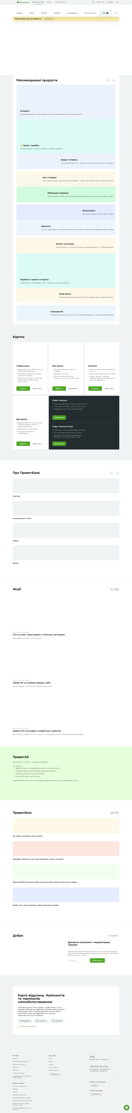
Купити (23, 55)
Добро (51, 1061)
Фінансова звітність (19, 1064)
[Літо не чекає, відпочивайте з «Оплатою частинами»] (66, 619)
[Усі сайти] (14, 2)
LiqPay (51, 1064)
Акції (50, 1058)
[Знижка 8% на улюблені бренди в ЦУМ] (66, 667)
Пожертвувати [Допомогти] (97, 960)
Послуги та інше (89, 13)
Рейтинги (16, 1067)
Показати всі (55, 1074)
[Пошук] (115, 13)
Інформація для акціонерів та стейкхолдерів (22, 1076)
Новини (15, 1058)
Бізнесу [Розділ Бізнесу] (49, 2)
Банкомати (41, 1021)
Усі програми (113, 935)
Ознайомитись (96, 1094)
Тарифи (15, 1089)
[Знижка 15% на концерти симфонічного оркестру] (66, 715)
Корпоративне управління (21, 1061)
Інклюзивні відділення (27, 1026)
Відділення (25, 1021)
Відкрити (23, 388)
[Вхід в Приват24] (105, 13)
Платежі (44, 13)
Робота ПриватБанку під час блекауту (22, 1108)
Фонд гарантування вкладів (22, 1098)
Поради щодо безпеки (20, 1095)
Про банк (110, 2)
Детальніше (49, 19)
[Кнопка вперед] (114, 80)
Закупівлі (16, 1070)
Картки (31, 13)
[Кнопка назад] (108, 80)
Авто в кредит (53, 1067)
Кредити (19, 13)
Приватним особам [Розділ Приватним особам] (38, 2)
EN (117, 2)
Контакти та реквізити (20, 1086)
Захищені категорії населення (22, 1100)
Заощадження (72, 13)
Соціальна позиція (19, 1073)
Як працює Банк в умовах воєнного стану (21, 1104)
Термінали (57, 1021)
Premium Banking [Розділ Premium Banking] (60, 2)
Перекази (57, 13)
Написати (94, 1085)
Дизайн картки (53, 1070)
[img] (23, 2)
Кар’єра (15, 1092)
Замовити (95, 388)
